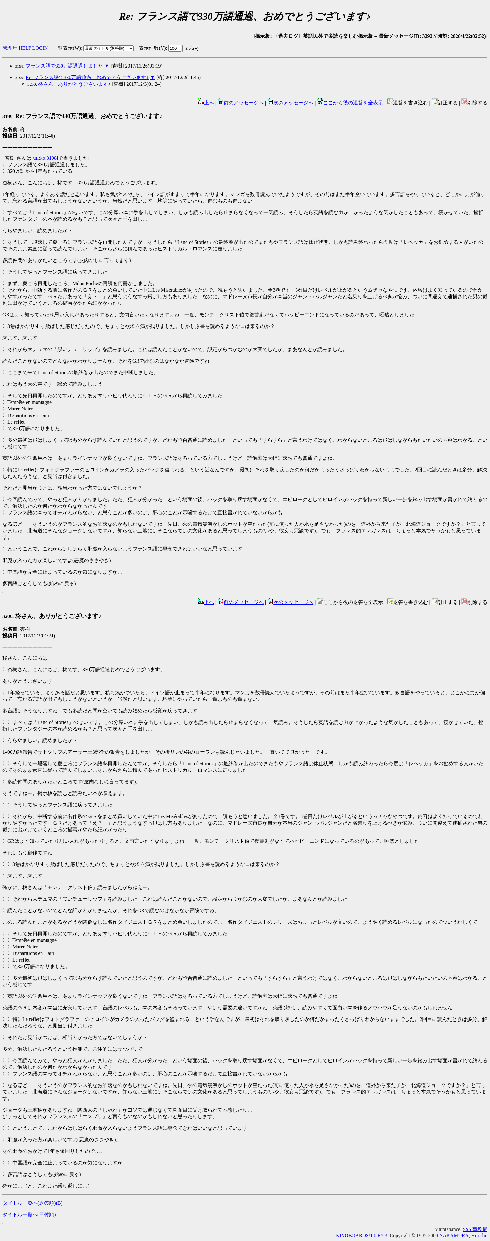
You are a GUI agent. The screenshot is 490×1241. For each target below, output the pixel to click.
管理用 (10, 48)
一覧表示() (67, 48)
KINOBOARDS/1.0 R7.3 (361, 1235)
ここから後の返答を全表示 (350, 102)
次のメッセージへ (290, 102)
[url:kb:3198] (45, 158)
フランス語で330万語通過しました (64, 65)
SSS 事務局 (475, 1229)
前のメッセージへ (241, 102)
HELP (25, 48)
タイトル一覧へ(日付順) (29, 1214)
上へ (206, 102)
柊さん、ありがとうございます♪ (74, 84)
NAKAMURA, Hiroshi (462, 1235)
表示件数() (152, 48)
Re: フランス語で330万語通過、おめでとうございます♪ (87, 77)
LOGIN (40, 48)
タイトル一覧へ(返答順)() (32, 1203)
